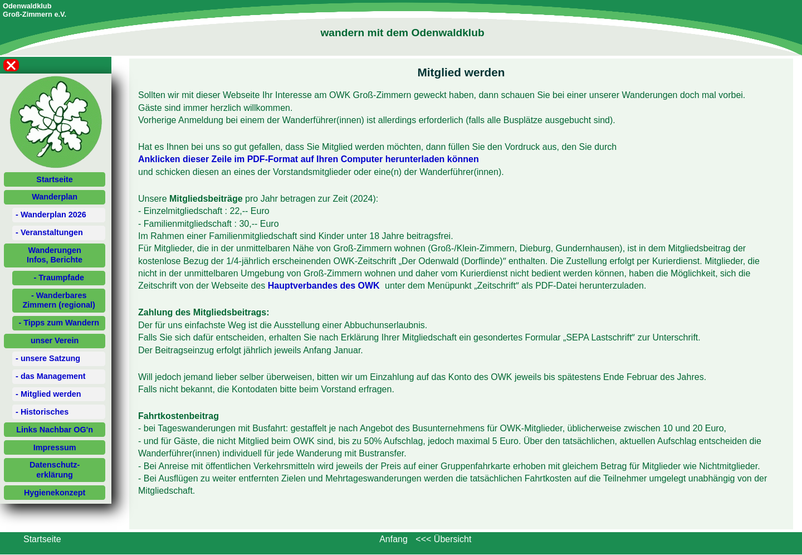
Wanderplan (54, 196)
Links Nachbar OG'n (54, 429)
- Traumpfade (59, 277)
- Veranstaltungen (49, 232)
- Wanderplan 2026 (51, 214)
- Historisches (42, 411)
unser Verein (55, 340)
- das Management (51, 376)
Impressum (54, 447)
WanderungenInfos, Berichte (54, 255)
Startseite (54, 179)
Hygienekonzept (54, 492)
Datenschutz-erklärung (55, 469)
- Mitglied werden (48, 394)
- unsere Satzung (48, 358)
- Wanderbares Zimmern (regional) (59, 300)
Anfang (393, 539)
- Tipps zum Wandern (58, 322)
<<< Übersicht (443, 539)
